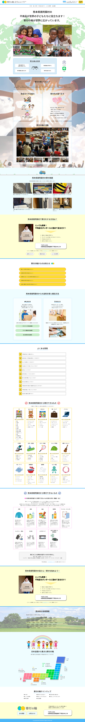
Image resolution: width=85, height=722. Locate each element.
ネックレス (65, 482)
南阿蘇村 (51, 622)
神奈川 (61, 679)
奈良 (43, 683)
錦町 (28, 626)
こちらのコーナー (45, 250)
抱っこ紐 (52, 482)
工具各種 (17, 459)
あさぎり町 (33, 627)
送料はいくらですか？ (26, 370)
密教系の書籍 (18, 431)
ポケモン (29, 424)
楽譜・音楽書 (18, 429)
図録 (17, 425)
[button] (21, 160)
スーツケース (53, 425)
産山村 (38, 622)
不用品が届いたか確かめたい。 (28, 354)
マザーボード (65, 425)
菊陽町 (54, 621)
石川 (46, 664)
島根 (33, 668)
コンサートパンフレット (19, 439)
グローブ (41, 461)
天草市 (51, 619)
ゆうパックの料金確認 (27, 326)
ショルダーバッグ (54, 424)
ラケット (41, 455)
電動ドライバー (19, 455)
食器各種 (41, 476)
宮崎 (20, 671)
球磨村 (28, 627)
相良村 (45, 626)
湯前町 (37, 626)
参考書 (17, 427)
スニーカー (18, 476)
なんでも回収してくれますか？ (28, 362)
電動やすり (18, 456)
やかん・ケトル (30, 479)
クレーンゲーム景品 (31, 425)
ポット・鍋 (30, 476)
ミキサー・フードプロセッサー (31, 483)
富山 (49, 664)
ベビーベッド (53, 479)
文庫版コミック (19, 432)
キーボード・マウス (66, 424)
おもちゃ (41, 421)
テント (52, 455)
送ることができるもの (42, 696)
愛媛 (34, 684)
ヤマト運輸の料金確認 (27, 330)
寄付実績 (26, 698)
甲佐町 (37, 624)
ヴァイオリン (65, 456)
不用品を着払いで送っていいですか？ (29, 389)
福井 (47, 664)
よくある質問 (48, 6)
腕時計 (64, 478)
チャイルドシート (54, 478)
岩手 (66, 668)
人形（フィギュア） (43, 422)
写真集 (17, 422)
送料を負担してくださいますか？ (28, 374)
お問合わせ (32, 713)
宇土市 (32, 619)
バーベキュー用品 (54, 456)
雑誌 (17, 421)
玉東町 (32, 621)
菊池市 (28, 619)
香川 (31, 684)
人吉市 (37, 617)
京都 (45, 682)
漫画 (17, 434)
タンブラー (41, 482)
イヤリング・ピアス (66, 481)
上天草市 (37, 619)
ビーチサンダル (19, 481)
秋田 (65, 670)
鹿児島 (22, 671)
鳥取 (36, 668)
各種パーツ (65, 427)
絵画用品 (29, 458)
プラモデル (41, 425)
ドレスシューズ (19, 479)
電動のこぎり (18, 458)
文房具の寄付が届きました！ (27, 273)
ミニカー (41, 424)
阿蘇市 (46, 619)
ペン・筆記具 (30, 456)
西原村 (46, 622)
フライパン (30, 478)
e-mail (64, 63)
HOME (31, 6)
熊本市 (28, 617)
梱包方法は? (42, 254)
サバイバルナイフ (54, 461)
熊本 (23, 670)
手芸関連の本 (18, 435)
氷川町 (45, 624)
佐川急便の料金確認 (27, 334)
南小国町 (28, 622)
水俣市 (45, 617)
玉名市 (50, 617)
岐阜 (49, 666)
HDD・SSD (65, 422)
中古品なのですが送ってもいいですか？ (30, 366)
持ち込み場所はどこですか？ (27, 381)
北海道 (67, 660)
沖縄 (24, 671)
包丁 (28, 481)
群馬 (64, 677)
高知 (36, 684)
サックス (64, 458)
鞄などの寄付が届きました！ (27, 269)
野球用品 (41, 458)
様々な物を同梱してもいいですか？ (29, 377)
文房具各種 (30, 455)
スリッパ (17, 478)
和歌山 (45, 683)
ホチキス (29, 459)
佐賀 (20, 670)
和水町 (45, 621)
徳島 (33, 684)
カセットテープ (65, 461)
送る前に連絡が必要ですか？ (27, 393)
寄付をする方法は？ (41, 694)
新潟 (49, 663)
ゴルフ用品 (41, 456)
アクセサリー (65, 476)
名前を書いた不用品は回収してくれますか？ (31, 358)
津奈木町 (54, 624)
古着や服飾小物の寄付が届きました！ (29, 284)
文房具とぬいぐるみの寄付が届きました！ (30, 276)
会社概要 (53, 6)
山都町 (41, 624)
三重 (50, 666)
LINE (64, 69)
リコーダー (65, 459)
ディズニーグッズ (31, 421)
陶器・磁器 (41, 478)
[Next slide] (67, 141)
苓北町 (38, 627)
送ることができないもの (55, 696)
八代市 (32, 617)
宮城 (66, 670)
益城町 (32, 624)
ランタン (52, 459)
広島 (33, 669)
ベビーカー (53, 476)
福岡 (19, 670)
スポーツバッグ (54, 422)
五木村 (50, 626)
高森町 (42, 622)
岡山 (34, 669)
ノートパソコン (65, 421)
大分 (19, 671)
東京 (61, 676)
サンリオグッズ (30, 422)
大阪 (41, 682)
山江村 (54, 626)
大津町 (50, 621)
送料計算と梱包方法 (54, 694)
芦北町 (50, 624)
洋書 (17, 424)
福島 (66, 669)
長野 (47, 663)
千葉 (64, 676)
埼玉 (62, 676)
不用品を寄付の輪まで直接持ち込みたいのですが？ (32, 385)
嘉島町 (28, 624)
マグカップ (41, 481)
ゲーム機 (41, 427)
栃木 (62, 677)
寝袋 (52, 458)
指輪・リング (65, 479)
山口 (34, 668)
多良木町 (32, 626)
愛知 (46, 666)
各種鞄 (52, 427)
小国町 (33, 622)
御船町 (56, 622)
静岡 (47, 666)
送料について (30, 254)
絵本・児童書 (18, 437)
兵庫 (43, 682)
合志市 (55, 619)
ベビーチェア (53, 481)
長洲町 (41, 621)
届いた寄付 (35, 6)
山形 (65, 669)
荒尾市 (41, 617)
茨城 (61, 677)
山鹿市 (54, 617)
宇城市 (42, 619)
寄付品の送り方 (42, 6)
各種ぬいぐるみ (30, 427)
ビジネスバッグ (54, 421)
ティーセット (42, 479)
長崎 (22, 670)
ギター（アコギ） (66, 455)
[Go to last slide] (18, 141)
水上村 (41, 626)
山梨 (46, 663)
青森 (65, 668)
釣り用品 (41, 459)
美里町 (28, 621)
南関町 (37, 621)
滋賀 (41, 683)
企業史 (17, 428)
